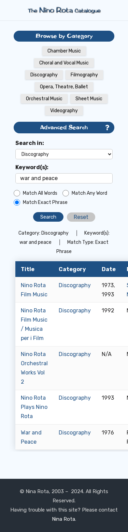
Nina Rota (63, 519)
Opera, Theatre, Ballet (64, 87)
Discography (44, 75)
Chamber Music (64, 51)
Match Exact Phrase (45, 202)
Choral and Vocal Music (64, 63)
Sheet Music (88, 99)
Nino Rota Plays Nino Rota (34, 407)
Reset (81, 217)
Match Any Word (89, 193)
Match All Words (40, 193)
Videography (64, 111)
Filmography (84, 75)
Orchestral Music (44, 99)
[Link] (64, 10)
